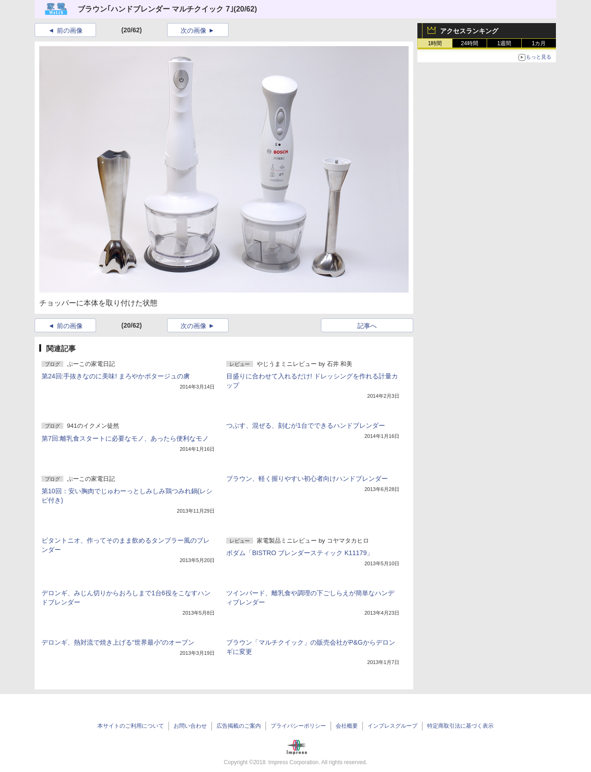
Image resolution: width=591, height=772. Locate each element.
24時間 (469, 43)
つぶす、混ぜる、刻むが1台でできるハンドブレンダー (305, 425)
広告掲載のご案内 (239, 726)
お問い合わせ (190, 726)
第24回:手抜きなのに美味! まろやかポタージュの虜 (116, 376)
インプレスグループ (392, 726)
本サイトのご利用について (130, 726)
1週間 (504, 43)
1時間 (435, 43)
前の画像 (70, 30)
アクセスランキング (469, 31)
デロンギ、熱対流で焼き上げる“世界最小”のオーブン (118, 642)
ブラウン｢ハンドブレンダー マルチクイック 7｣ (156, 9)
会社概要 (347, 726)
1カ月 (539, 43)
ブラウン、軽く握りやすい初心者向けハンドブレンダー (307, 478)
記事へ (367, 325)
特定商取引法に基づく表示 (460, 726)
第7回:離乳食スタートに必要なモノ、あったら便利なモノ (125, 438)
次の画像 (193, 30)
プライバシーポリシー (298, 726)
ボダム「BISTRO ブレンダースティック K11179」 (299, 553)
